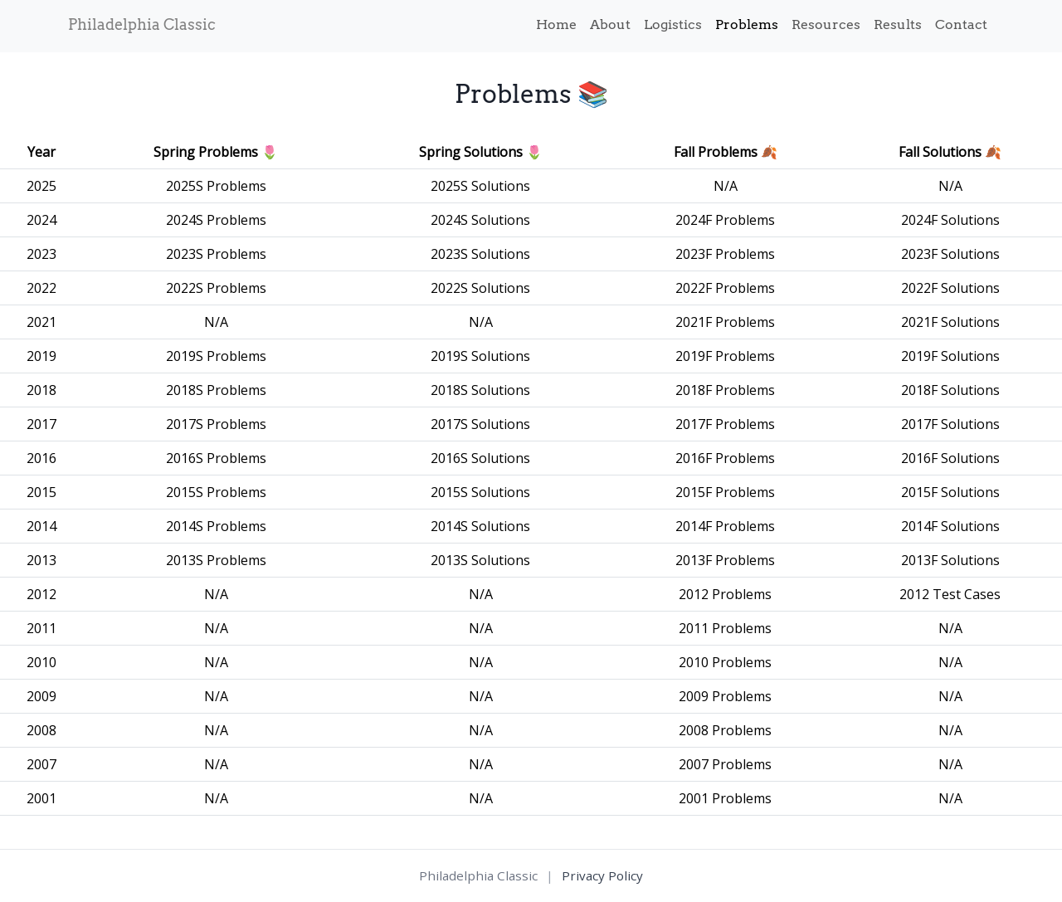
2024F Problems (725, 220)
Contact (961, 24)
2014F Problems (725, 526)
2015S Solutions (480, 492)
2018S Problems (216, 390)
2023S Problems (216, 254)
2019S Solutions (480, 356)
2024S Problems (216, 220)
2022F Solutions (950, 288)
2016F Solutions (950, 458)
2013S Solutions (480, 560)
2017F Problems (725, 424)
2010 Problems (725, 662)
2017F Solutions (950, 424)
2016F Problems (725, 458)
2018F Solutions (950, 390)
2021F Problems (725, 322)
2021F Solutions (950, 322)
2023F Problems (725, 254)
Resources (826, 24)
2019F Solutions (950, 356)
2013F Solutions (950, 560)
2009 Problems (725, 696)
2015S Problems (216, 492)
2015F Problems (725, 492)
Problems (746, 24)
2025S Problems (216, 186)
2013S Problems (216, 560)
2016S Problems (216, 458)
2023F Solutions (950, 254)
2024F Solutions (950, 220)
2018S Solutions (480, 390)
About (610, 24)
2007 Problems (725, 764)
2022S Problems (216, 288)
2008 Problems (725, 730)
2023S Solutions (480, 254)
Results (898, 24)
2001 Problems (725, 798)
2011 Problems (725, 628)
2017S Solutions (480, 424)
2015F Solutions (950, 492)
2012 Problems (725, 594)
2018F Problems (725, 390)
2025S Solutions (480, 186)
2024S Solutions (480, 220)
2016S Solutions (480, 458)
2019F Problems (725, 356)
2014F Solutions (950, 526)
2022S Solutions (480, 288)
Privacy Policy (602, 875)
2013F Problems (725, 560)
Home (556, 24)
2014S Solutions (480, 526)
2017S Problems (216, 424)
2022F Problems (725, 288)
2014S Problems (216, 526)
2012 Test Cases (950, 594)
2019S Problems (216, 356)
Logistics (673, 24)
